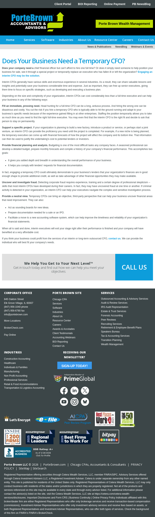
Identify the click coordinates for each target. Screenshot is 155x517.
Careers (56, 324)
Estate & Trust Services (113, 311)
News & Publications (99, 46)
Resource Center (61, 320)
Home (10, 40)
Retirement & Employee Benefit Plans (121, 327)
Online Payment (114, 4)
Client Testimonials (62, 333)
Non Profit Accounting (15, 375)
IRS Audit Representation (114, 307)
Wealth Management (112, 344)
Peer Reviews (108, 319)
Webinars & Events (142, 46)
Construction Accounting (17, 358)
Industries (57, 312)
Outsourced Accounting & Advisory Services (124, 298)
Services (57, 303)
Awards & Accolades (63, 329)
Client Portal (62, 4)
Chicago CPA (59, 299)
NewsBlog (121, 46)
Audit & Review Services (114, 302)
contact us (115, 238)
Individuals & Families (15, 367)
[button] (29, 39)
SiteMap (24, 468)
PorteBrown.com (54, 464)
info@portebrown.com (16, 314)
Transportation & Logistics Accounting (24, 387)
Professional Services (15, 380)
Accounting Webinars (63, 337)
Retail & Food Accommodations (21, 384)
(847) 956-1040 (12, 306)
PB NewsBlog (141, 4)
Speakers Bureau (110, 331)
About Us (57, 316)
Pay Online (10, 334)
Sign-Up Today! (74, 366)
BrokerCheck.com (13, 327)
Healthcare (10, 363)
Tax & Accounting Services (115, 335)
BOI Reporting (87, 4)
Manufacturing (11, 371)
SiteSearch (39, 468)
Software (57, 307)
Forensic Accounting (112, 315)
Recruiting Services (111, 324)
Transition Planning (111, 340)
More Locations (12, 320)
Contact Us (58, 346)
